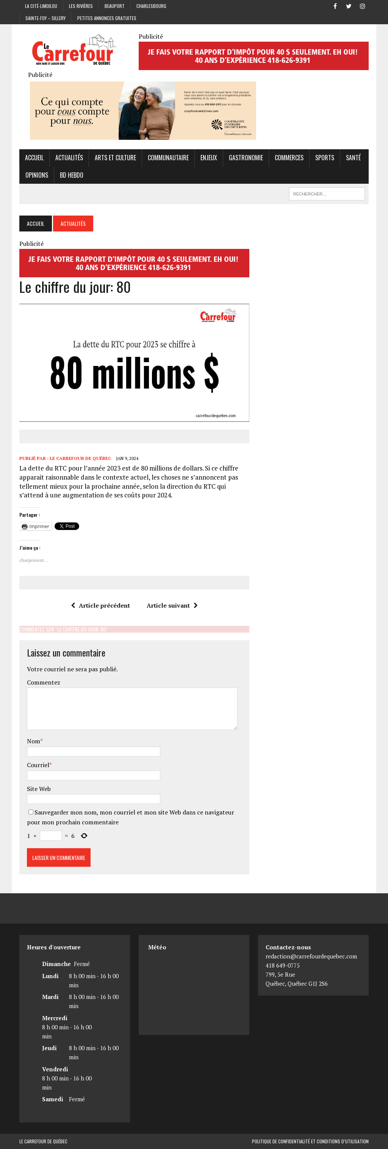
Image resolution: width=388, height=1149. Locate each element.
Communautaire (168, 157)
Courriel (38, 765)
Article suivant (172, 605)
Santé (353, 157)
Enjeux (208, 157)
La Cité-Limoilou (41, 6)
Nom (33, 741)
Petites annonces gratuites (106, 18)
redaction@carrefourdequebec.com (311, 956)
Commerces (289, 157)
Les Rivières (81, 6)
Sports (324, 157)
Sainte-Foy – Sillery (45, 18)
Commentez (43, 682)
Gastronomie (246, 157)
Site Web (39, 789)
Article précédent (100, 605)
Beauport (115, 6)
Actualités (69, 157)
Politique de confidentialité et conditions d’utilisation (310, 1141)
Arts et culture (115, 157)
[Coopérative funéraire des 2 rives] (143, 134)
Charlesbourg (151, 6)
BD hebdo (71, 175)
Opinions (36, 175)
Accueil (34, 157)
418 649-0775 (283, 965)
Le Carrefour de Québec (80, 458)
